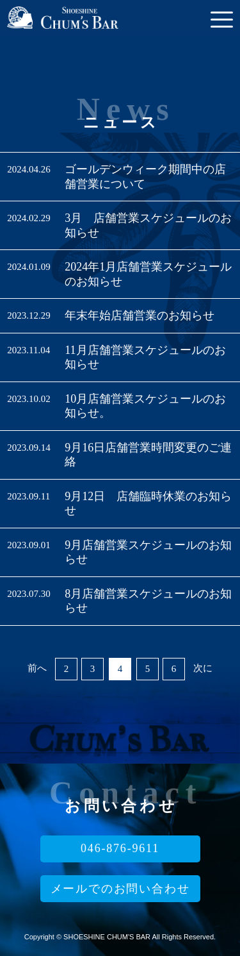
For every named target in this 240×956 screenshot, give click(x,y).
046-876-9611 (120, 848)
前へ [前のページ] (37, 668)
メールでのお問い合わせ (120, 888)
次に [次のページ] (202, 668)
